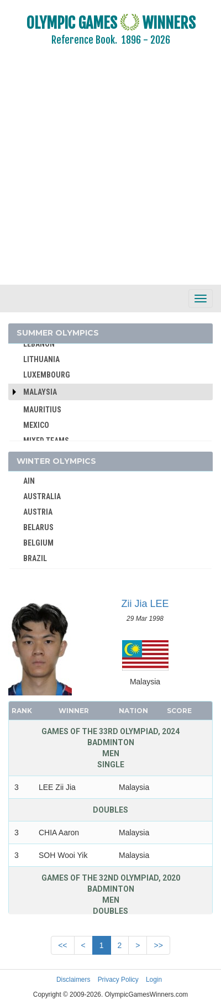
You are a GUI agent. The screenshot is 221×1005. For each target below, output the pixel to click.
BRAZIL (35, 558)
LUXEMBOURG (46, 374)
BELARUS (38, 527)
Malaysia (40, 392)
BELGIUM (38, 542)
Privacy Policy (118, 979)
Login (154, 979)
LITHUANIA (41, 359)
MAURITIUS (42, 409)
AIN (29, 481)
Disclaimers (73, 979)
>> (158, 945)
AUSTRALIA (42, 496)
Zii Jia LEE (145, 603)
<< (62, 945)
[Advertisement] (103, 172)
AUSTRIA (37, 511)
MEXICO (36, 425)
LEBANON (39, 343)
